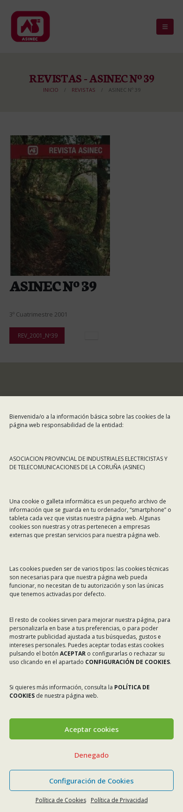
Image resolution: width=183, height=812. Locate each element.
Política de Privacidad (119, 800)
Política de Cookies (61, 800)
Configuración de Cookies (91, 780)
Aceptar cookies (92, 729)
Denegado (91, 755)
